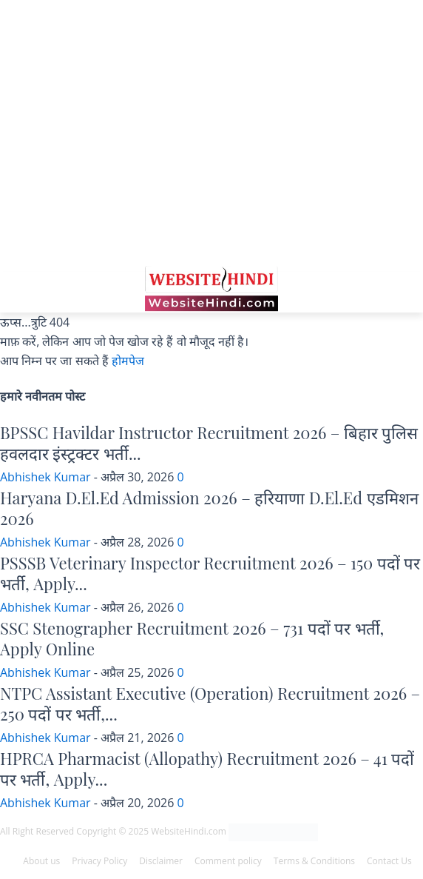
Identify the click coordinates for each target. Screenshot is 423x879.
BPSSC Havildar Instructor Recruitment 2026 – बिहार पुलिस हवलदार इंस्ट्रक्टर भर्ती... (209, 443)
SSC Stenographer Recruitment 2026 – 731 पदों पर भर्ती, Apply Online (192, 639)
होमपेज (128, 360)
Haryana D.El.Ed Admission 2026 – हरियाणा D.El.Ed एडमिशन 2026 (209, 508)
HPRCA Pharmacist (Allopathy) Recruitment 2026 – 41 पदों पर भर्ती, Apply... (207, 769)
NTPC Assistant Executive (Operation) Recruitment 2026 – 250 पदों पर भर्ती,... (210, 704)
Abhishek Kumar (45, 477)
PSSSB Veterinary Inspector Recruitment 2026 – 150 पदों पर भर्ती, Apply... (210, 573)
